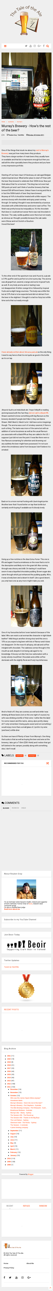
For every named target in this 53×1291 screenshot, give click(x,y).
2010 (9, 1158)
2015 (9, 1074)
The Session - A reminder (19, 1125)
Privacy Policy (9, 1268)
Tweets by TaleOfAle (11, 967)
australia (11, 121)
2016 (9, 1071)
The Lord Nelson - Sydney (19, 1120)
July (12, 1137)
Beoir (30, 904)
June (12, 1140)
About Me (30, 1263)
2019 (9, 1062)
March (12, 1149)
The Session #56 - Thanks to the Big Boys (24, 1118)
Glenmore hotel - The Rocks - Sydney (23, 1123)
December (14, 1089)
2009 (9, 1162)
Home (3, 121)
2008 (9, 1165)
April (12, 1146)
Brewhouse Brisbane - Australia (21, 1110)
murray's (19, 121)
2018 (9, 1065)
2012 (9, 1084)
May (12, 1143)
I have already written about (19, 352)
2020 (9, 1059)
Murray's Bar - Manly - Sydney (20, 1113)
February (13, 1152)
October (13, 1095)
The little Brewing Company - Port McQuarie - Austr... (28, 1108)
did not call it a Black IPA (38, 413)
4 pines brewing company (19, 1127)
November (14, 1092)
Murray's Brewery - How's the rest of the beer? (26, 1103)
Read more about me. (12, 909)
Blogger (30, 1174)
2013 (9, 1081)
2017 (9, 1068)
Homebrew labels (16, 1100)
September (14, 1131)
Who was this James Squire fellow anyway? (25, 1098)
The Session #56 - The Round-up (21, 1115)
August (13, 1134)
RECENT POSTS (11, 1010)
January (13, 1155)
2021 (9, 1056)
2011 (9, 1087)
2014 (9, 1078)
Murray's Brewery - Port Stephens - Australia (25, 1105)
